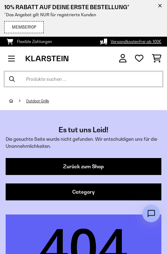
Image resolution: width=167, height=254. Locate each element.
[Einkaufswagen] (156, 58)
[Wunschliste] (139, 58)
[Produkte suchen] (83, 79)
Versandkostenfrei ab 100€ (136, 41)
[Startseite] (17, 101)
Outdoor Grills (37, 101)
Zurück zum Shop (83, 166)
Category (83, 192)
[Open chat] (151, 213)
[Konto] (122, 58)
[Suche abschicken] (12, 79)
